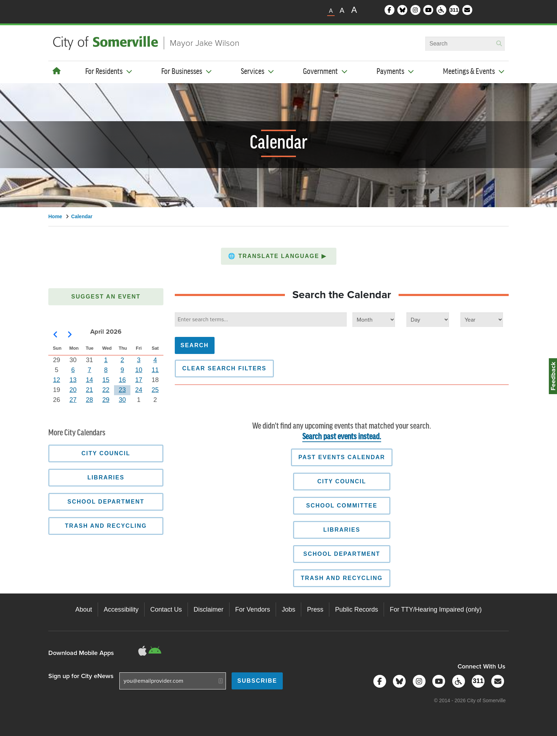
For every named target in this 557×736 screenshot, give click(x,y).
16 (122, 379)
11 (155, 370)
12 (56, 379)
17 (138, 379)
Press (315, 609)
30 (122, 399)
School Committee (342, 506)
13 (72, 379)
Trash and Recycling (342, 578)
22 (105, 389)
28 (89, 399)
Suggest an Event (106, 297)
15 (105, 379)
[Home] (57, 71)
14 (89, 379)
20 (72, 389)
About (83, 609)
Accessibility (121, 609)
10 (138, 370)
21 (89, 389)
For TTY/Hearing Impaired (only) (436, 609)
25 (155, 389)
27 (72, 399)
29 (105, 399)
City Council (341, 481)
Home (55, 216)
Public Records (356, 609)
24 (138, 389)
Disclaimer (208, 609)
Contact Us (166, 609)
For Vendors (252, 609)
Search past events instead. (341, 437)
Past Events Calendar (341, 457)
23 (122, 389)
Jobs (288, 609)
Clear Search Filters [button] (224, 368)
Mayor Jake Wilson (204, 43)
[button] (278, 256)
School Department (341, 554)
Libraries (341, 530)
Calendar (81, 216)
